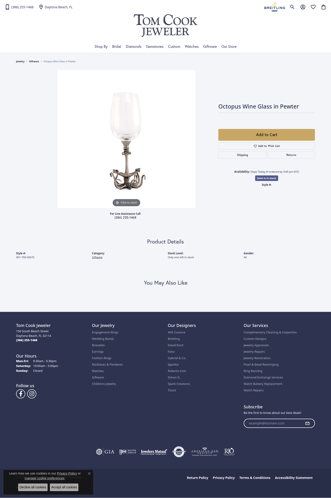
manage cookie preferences (44, 478)
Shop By (101, 46)
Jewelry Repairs (254, 351)
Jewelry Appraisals (256, 345)
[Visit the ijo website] (127, 452)
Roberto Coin (177, 371)
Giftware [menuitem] (98, 377)
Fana (171, 351)
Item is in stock (266, 178)
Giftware (210, 46)
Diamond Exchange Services (263, 377)
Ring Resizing (253, 371)
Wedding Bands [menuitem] (103, 339)
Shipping (242, 155)
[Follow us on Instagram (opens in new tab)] (31, 393)
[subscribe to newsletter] (307, 423)
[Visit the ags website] (205, 452)
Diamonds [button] (133, 46)
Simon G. (174, 377)
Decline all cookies (33, 487)
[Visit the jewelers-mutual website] (154, 452)
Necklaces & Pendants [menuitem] (107, 364)
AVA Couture (176, 332)
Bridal (116, 46)
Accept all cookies (64, 487)
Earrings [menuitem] (98, 351)
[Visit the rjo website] (229, 452)
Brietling (174, 339)
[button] (292, 6)
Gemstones (154, 46)
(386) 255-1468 (125, 217)
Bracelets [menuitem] (98, 345)
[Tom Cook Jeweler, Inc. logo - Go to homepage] (165, 25)
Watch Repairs (254, 390)
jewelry (20, 61)
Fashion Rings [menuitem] (101, 358)
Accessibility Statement (294, 477)
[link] (19, 6)
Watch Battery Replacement (263, 384)
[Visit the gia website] (105, 452)
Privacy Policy (224, 477)
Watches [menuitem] (98, 371)
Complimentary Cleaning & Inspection (270, 332)
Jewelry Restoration (257, 358)
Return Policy (197, 477)
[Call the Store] (26, 340)
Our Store (229, 46)
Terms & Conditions (254, 477)
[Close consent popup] (89, 473)
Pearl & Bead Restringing (261, 364)
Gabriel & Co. (177, 358)
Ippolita (173, 364)
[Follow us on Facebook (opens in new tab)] (20, 393)
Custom (174, 46)
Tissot (172, 390)
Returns (291, 155)
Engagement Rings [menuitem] (105, 332)
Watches (192, 46)
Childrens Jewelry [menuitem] (104, 384)
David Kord (175, 345)
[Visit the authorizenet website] (179, 452)
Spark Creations (179, 384)
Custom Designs (255, 339)
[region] (126, 139)
